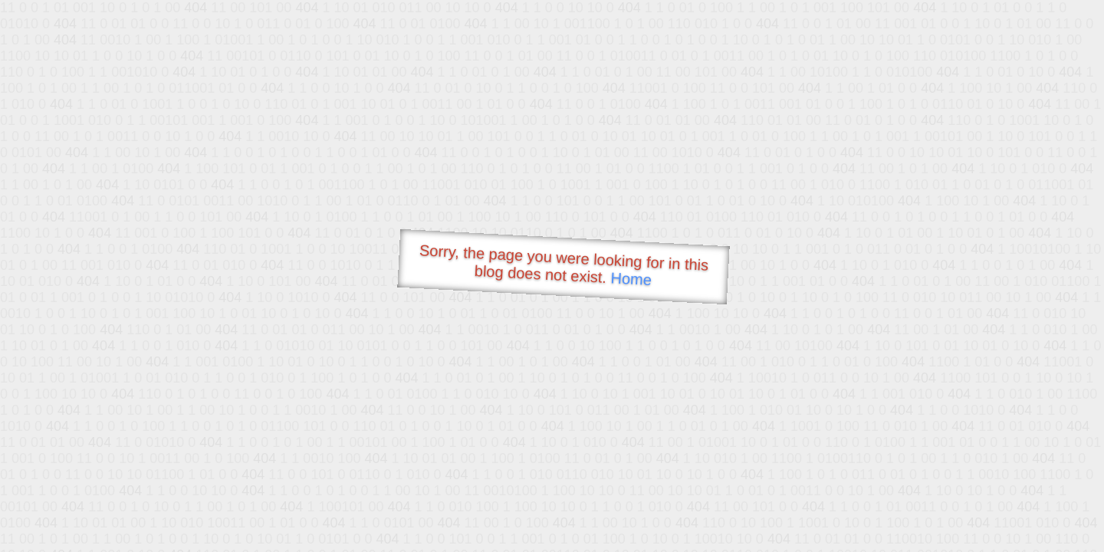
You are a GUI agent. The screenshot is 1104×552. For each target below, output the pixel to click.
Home (631, 278)
